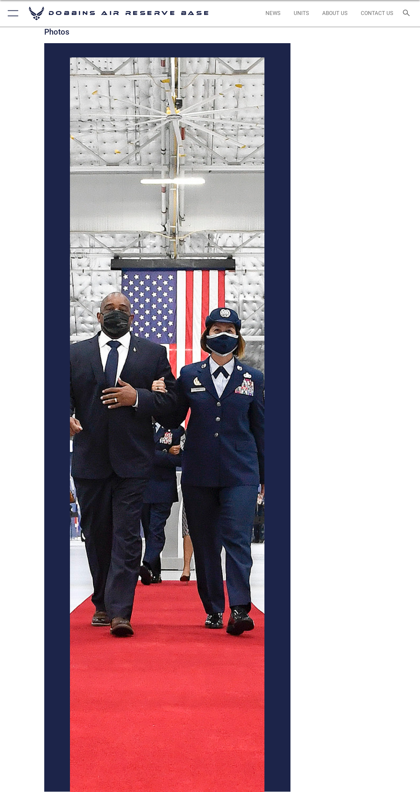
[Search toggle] (407, 13)
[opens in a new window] (272, 13)
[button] (11, 13)
